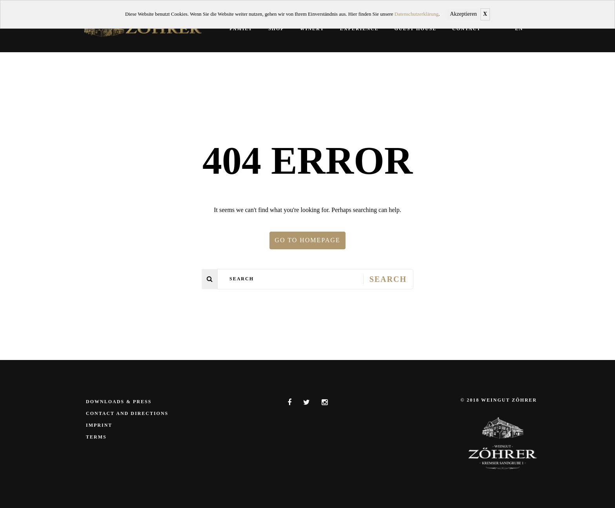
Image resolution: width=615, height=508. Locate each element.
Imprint (99, 425)
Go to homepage (307, 240)
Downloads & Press (118, 401)
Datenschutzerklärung (417, 14)
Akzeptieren (463, 14)
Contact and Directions (127, 413)
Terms (96, 437)
